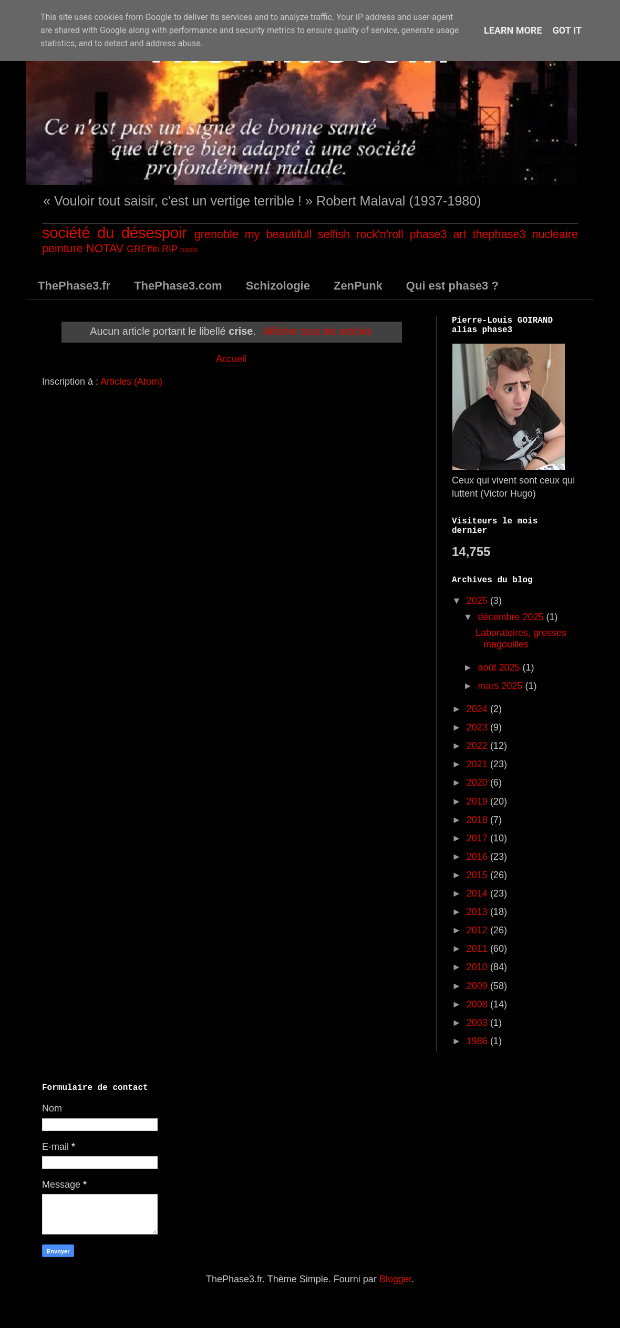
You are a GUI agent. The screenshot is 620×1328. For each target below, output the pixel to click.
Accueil (231, 359)
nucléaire (555, 234)
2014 (478, 893)
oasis (189, 249)
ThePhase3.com (178, 285)
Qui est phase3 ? (452, 285)
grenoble (216, 234)
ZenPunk (358, 285)
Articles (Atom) (131, 381)
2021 (478, 764)
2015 (478, 875)
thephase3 (499, 234)
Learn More (513, 30)
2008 (478, 1004)
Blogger (395, 1279)
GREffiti (143, 249)
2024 (478, 709)
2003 (478, 1022)
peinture (62, 248)
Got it (567, 30)
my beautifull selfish (297, 234)
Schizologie (278, 285)
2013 (478, 912)
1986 (478, 1041)
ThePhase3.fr (74, 285)
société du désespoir (114, 232)
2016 (478, 856)
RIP (170, 249)
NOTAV (104, 248)
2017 (478, 838)
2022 (478, 745)
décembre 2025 (512, 617)
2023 (478, 727)
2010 (478, 967)
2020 (478, 782)
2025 (478, 600)
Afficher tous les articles (318, 331)
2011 (478, 948)
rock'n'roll (380, 234)
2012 (478, 930)
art (459, 234)
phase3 (428, 234)
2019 (478, 801)
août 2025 (500, 667)
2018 (478, 820)
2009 (478, 986)
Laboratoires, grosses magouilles (521, 638)
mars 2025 (501, 686)
